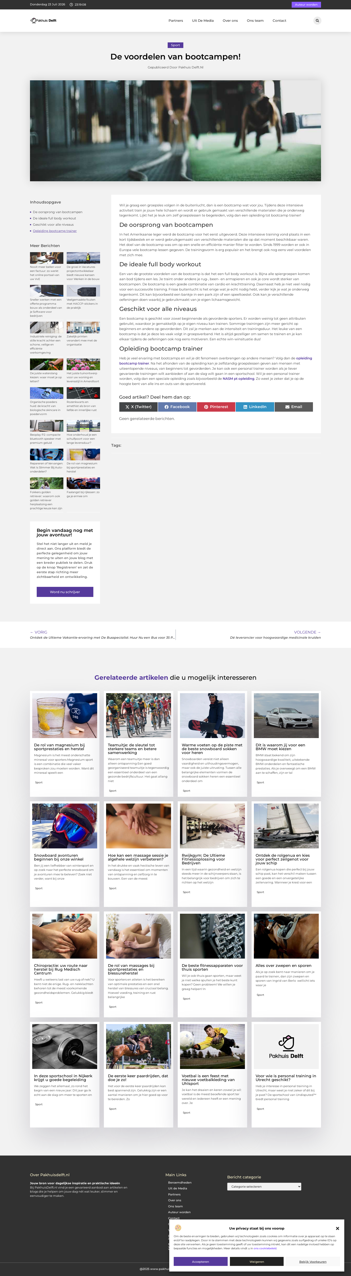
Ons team (255, 20)
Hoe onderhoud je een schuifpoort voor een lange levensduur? (82, 438)
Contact (279, 20)
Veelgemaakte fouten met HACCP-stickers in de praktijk (82, 303)
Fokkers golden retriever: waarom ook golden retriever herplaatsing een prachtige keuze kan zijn (46, 500)
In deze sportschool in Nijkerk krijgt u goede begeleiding (63, 1078)
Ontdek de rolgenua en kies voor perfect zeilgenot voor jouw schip (283, 859)
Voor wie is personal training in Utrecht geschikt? (286, 1078)
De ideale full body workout (54, 218)
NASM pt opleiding (238, 378)
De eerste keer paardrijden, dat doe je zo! (138, 1078)
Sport (175, 45)
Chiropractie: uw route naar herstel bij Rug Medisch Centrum (61, 969)
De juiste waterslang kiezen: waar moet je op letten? (46, 377)
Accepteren (200, 1261)
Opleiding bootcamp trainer (55, 231)
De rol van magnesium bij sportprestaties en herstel (82, 467)
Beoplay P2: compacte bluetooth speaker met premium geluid (45, 438)
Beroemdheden (180, 1182)
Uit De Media (203, 20)
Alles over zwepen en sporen (284, 965)
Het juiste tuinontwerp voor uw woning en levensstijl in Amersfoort (83, 377)
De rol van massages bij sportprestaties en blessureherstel (131, 969)
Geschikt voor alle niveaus (53, 225)
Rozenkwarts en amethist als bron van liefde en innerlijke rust (82, 406)
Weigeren (257, 1261)
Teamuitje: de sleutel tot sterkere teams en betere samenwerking (132, 749)
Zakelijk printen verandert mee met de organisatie (82, 340)
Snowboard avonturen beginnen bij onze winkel (58, 857)
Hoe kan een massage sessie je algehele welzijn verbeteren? (138, 857)
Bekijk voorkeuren (313, 1261)
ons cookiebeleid (265, 1248)
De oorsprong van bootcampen (57, 212)
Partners (176, 20)
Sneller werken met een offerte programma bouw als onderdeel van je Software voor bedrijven (46, 307)
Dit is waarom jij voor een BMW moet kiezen (280, 747)
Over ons (230, 20)
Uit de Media (177, 1188)
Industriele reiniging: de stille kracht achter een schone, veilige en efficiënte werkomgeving (46, 344)
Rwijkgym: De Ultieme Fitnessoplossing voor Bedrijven (203, 859)
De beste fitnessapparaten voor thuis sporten (212, 967)
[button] (337, 1228)
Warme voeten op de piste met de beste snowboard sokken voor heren (212, 749)
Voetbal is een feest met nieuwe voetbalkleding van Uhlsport (208, 1080)
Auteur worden (179, 1212)
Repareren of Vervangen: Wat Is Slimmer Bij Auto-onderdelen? (46, 467)
